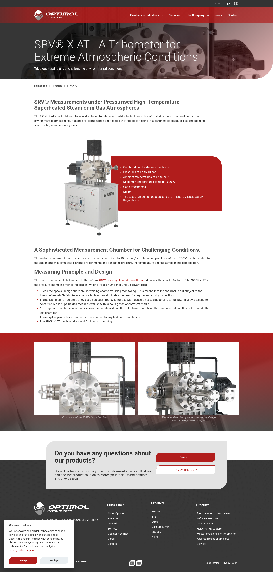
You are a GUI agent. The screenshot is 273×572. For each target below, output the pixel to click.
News (218, 15)
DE (236, 3)
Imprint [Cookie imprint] (30, 550)
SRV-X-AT (72, 85)
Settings (54, 560)
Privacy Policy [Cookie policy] (17, 550)
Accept (23, 560)
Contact (233, 15)
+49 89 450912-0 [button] (184, 470)
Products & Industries (144, 15)
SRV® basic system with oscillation (121, 280)
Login (218, 3)
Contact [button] (184, 457)
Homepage (40, 85)
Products (57, 85)
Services (174, 15)
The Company (195, 15)
